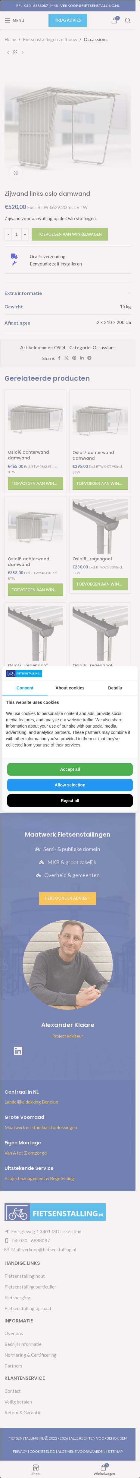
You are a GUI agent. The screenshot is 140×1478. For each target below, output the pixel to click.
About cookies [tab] (69, 688)
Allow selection (70, 785)
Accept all (70, 769)
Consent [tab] (25, 688)
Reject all (70, 800)
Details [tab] (115, 688)
